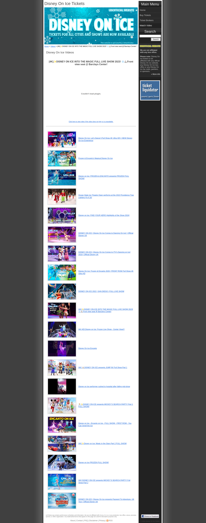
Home (46, 46)
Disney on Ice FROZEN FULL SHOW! (93, 462)
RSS (111, 521)
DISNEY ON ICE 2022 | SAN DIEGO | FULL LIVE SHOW (101, 291)
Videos (53, 46)
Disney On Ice (104, 515)
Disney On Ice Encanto (87, 348)
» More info (155, 74)
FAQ (86, 521)
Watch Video (146, 25)
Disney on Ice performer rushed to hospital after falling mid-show (104, 386)
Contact (79, 521)
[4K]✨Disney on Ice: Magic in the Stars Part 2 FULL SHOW (102, 443)
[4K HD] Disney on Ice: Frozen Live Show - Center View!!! (101, 329)
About (72, 521)
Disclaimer (93, 521)
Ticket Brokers (146, 20)
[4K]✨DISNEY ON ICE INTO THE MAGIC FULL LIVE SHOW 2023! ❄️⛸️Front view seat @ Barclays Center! (105, 310)
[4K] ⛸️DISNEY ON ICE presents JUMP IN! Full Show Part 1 (102, 367)
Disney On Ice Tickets (64, 3)
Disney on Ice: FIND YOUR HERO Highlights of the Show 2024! (103, 215)
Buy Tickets (145, 15)
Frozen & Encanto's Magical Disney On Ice (95, 158)
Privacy (102, 521)
